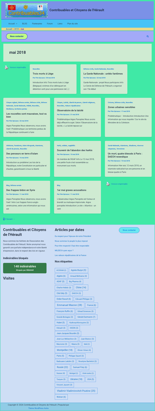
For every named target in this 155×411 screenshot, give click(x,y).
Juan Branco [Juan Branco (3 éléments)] (87, 339)
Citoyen (60, 106)
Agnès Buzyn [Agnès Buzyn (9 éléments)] (78, 270)
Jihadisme (135, 149)
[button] (17, 37)
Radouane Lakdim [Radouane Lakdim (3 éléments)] (65, 361)
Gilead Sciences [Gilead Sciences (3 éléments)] (85, 311)
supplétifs (73, 149)
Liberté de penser (77, 106)
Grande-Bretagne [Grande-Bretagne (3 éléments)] (65, 317)
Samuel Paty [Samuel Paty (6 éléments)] (80, 367)
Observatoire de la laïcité (71, 113)
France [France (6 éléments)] (91, 305)
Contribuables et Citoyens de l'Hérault (76, 10)
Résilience (19, 112)
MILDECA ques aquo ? (64, 250)
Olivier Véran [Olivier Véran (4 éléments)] (84, 350)
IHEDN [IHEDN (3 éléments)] (74, 328)
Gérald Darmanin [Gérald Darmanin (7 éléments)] (86, 317)
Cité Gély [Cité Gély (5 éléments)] (62, 293)
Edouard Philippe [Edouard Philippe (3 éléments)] (84, 299)
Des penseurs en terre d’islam (22, 156)
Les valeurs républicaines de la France (71, 255)
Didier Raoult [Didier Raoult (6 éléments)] (64, 299)
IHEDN (38, 109)
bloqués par (25, 267)
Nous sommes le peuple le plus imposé (72, 241)
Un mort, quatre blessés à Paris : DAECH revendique (126, 158)
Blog (8, 189)
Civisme (111, 106)
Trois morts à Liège (44, 74)
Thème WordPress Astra (38, 408)
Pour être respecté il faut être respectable (72, 246)
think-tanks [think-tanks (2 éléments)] (88, 373)
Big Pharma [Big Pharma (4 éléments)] (75, 281)
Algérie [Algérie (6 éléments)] (61, 276)
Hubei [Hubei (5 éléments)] (61, 323)
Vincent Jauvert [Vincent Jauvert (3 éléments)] (64, 385)
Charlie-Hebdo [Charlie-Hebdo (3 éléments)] (64, 287)
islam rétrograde (30, 149)
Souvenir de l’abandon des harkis (75, 153)
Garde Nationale (102, 69)
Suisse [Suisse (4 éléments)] (61, 373)
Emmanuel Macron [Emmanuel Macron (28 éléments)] (69, 305)
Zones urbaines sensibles (122, 110)
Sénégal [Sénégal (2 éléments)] (73, 373)
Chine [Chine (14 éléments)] (81, 287)
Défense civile (89, 69)
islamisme (42, 149)
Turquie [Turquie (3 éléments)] (61, 379)
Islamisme (126, 149)
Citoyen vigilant (12, 106)
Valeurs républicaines (83, 109)
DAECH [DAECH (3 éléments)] (76, 293)
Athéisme (10, 149)
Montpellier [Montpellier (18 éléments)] (65, 350)
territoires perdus (31, 112)
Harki (59, 149)
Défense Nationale (13, 109)
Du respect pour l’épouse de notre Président (74, 236)
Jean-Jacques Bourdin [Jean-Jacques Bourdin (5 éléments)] (68, 333)
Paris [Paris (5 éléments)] (60, 356)
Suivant (11, 222)
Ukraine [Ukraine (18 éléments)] (76, 379)
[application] (14, 24)
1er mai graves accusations (72, 193)
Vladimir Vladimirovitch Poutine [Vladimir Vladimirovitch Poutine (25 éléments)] (76, 391)
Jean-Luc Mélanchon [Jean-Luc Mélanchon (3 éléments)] (66, 339)
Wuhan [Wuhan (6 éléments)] (61, 397)
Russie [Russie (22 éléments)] (62, 367)
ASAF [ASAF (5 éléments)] (60, 281)
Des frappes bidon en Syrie (21, 193)
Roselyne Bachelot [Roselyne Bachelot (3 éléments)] (87, 361)
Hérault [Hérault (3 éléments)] (61, 328)
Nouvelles (37, 69)
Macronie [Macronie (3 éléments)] (62, 344)
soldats (65, 149)
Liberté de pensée (13, 152)
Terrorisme (122, 152)
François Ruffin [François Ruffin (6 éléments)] (65, 311)
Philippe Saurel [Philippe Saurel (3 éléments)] (76, 356)
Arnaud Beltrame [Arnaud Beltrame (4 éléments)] (78, 276)
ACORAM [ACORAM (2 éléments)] (61, 270)
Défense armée (26, 106)
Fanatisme (19, 149)
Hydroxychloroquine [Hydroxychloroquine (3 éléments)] (79, 323)
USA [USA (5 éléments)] (90, 379)
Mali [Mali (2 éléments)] (87, 344)
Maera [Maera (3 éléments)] (75, 344)
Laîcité (67, 106)
